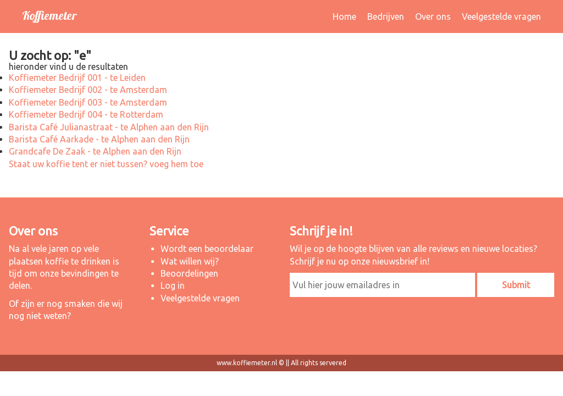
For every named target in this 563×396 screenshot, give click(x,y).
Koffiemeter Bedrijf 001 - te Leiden (77, 77)
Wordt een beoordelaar (207, 249)
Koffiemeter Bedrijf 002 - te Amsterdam (88, 90)
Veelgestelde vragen (501, 16)
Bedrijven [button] (385, 16)
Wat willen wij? (190, 261)
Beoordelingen (189, 273)
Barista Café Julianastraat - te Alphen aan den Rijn (109, 127)
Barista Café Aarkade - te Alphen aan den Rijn (99, 139)
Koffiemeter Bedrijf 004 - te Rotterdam (86, 114)
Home (344, 16)
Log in (173, 285)
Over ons (433, 16)
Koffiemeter (49, 15)
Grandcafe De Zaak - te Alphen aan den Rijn (95, 151)
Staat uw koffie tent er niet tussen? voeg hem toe (106, 164)
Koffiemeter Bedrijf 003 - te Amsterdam (88, 102)
